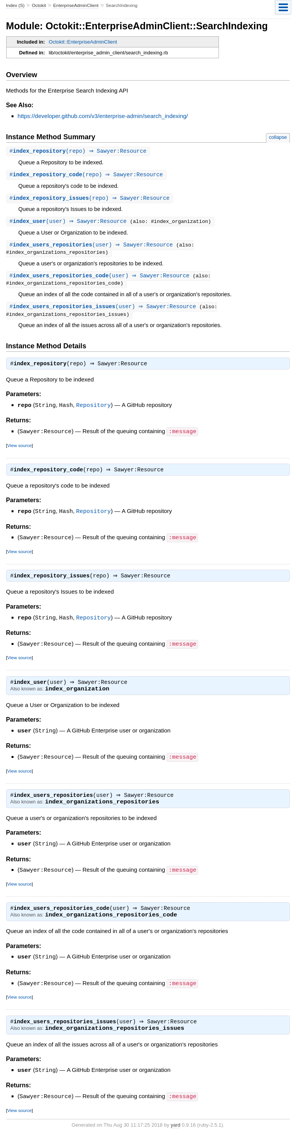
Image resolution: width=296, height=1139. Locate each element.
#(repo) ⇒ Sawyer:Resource (79, 151)
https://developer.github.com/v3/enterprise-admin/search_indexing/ (103, 116)
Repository (93, 408)
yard (175, 1128)
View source (19, 448)
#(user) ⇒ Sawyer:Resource (71, 222)
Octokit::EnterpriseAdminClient (83, 42)
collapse (278, 137)
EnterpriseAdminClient (76, 5)
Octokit (39, 5)
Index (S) (15, 5)
